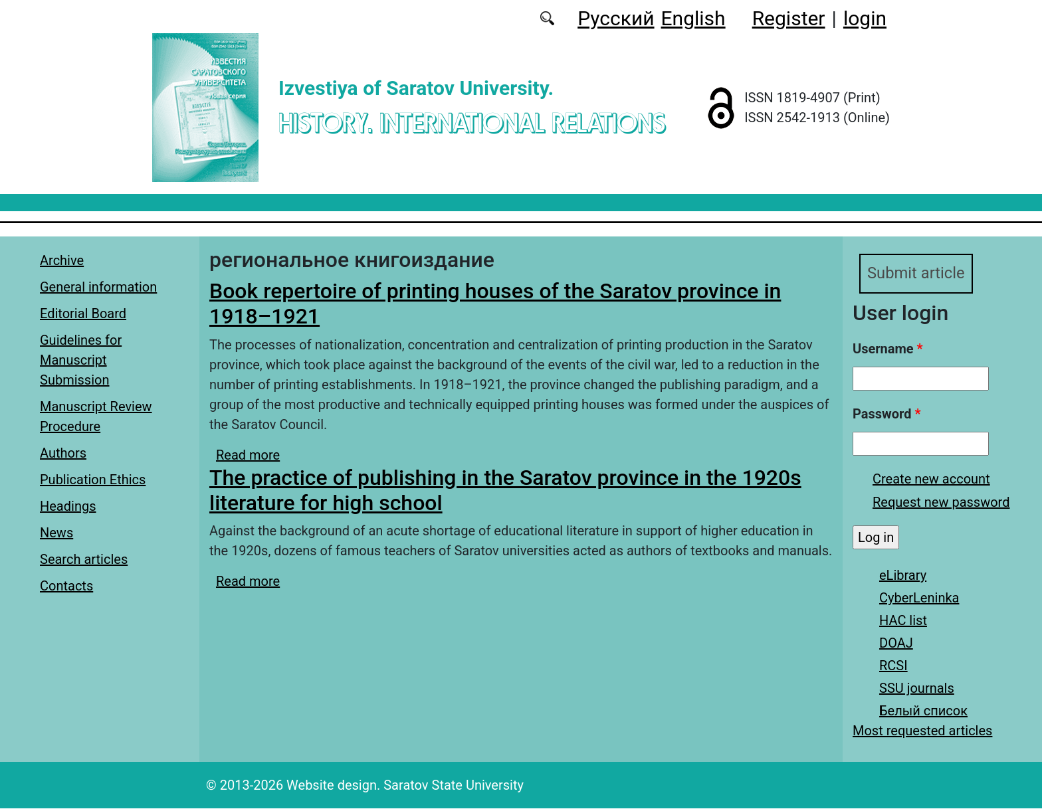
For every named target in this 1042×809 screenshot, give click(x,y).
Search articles (84, 559)
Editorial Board (83, 313)
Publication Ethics (93, 480)
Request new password (941, 503)
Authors (63, 453)
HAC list (903, 621)
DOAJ (896, 644)
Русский (615, 18)
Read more (248, 455)
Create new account (931, 480)
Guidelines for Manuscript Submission (81, 360)
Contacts (66, 586)
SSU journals (916, 689)
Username (888, 349)
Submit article (916, 273)
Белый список (923, 711)
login (864, 18)
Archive (62, 260)
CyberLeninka (919, 598)
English (693, 18)
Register (788, 18)
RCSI (893, 666)
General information (98, 287)
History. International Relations (471, 122)
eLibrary (902, 576)
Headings (68, 506)
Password (886, 414)
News (56, 533)
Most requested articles (922, 731)
